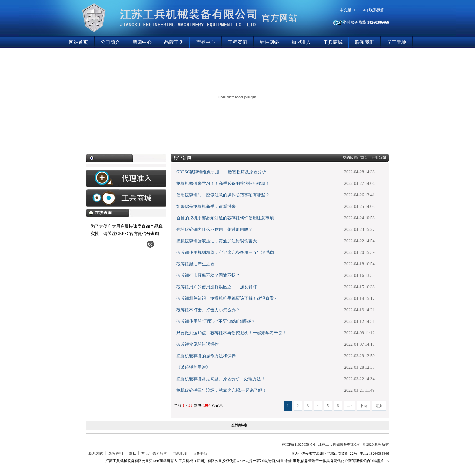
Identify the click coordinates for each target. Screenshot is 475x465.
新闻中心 (142, 42)
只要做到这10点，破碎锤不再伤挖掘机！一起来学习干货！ (231, 333)
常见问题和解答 (154, 453)
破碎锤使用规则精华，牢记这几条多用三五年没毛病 (225, 252)
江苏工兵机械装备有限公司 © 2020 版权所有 (353, 444)
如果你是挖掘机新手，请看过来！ (208, 206)
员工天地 (396, 42)
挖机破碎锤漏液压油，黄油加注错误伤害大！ (218, 241)
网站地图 (180, 453)
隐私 (132, 453)
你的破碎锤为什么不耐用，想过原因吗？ (214, 229)
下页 (363, 406)
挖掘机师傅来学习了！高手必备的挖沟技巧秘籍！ (223, 183)
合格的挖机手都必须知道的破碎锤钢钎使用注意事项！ (227, 218)
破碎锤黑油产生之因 (195, 264)
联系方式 (95, 453)
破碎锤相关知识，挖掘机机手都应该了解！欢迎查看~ (226, 298)
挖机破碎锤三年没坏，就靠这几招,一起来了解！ (221, 390)
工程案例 (237, 42)
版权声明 (115, 453)
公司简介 (110, 42)
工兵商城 (333, 42)
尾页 (379, 406)
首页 (364, 158)
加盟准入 (301, 42)
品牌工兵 (174, 42)
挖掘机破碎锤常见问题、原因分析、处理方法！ (220, 379)
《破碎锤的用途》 (193, 367)
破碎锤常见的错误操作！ (199, 344)
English (360, 10)
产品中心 (205, 42)
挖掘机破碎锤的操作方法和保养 (206, 356)
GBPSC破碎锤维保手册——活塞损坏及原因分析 (221, 172)
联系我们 (377, 10)
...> (349, 406)
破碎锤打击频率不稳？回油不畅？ (208, 275)
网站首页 (78, 42)
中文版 (345, 10)
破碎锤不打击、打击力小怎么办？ (208, 310)
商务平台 (200, 453)
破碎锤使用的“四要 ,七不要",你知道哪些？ (215, 321)
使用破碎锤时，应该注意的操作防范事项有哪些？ (223, 195)
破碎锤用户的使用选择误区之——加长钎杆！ (218, 287)
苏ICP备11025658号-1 (299, 444)
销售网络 (269, 42)
